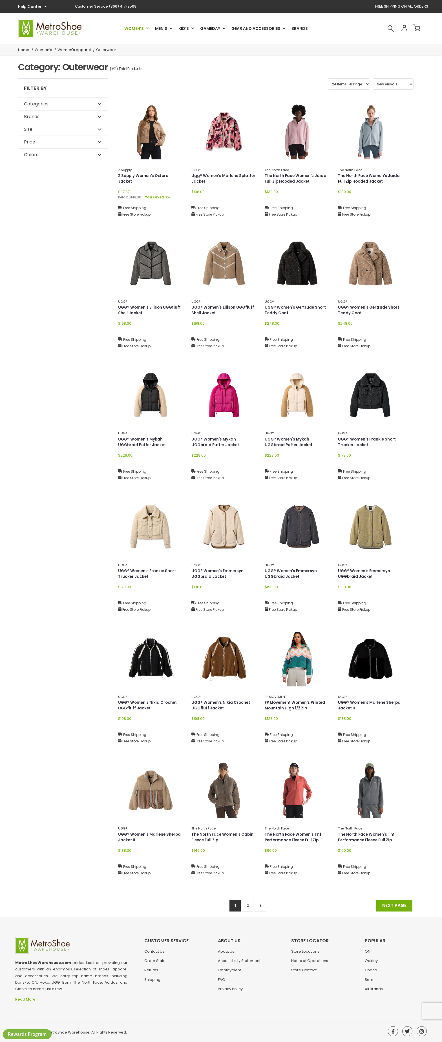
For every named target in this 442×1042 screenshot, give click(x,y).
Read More (25, 999)
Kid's (183, 28)
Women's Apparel (74, 49)
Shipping (152, 982)
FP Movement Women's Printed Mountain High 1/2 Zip (297, 705)
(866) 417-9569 (105, 6)
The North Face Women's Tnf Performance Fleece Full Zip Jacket (294, 840)
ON (367, 954)
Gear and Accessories (255, 28)
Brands (299, 28)
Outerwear (106, 49)
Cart (415, 28)
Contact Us (154, 954)
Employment (229, 972)
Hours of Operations (309, 963)
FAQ (221, 982)
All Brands (374, 991)
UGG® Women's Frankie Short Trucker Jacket (368, 442)
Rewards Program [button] (27, 1034)
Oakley (371, 963)
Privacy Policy (230, 991)
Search (386, 28)
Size (28, 129)
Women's (134, 28)
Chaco (371, 972)
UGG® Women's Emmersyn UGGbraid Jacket (218, 574)
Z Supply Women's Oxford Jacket (144, 179)
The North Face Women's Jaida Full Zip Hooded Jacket (297, 179)
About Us (226, 954)
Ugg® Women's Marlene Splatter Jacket (215, 179)
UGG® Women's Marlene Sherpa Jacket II (363, 705)
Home (23, 49)
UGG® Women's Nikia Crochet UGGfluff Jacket (148, 705)
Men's (161, 28)
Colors (31, 154)
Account (401, 28)
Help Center (32, 6)
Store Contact (304, 972)
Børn (369, 982)
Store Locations (305, 954)
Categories (36, 104)
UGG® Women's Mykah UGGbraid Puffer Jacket (143, 442)
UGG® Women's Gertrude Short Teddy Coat (297, 310)
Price (29, 142)
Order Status (155, 963)
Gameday (210, 28)
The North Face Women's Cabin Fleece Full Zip (223, 837)
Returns (151, 972)
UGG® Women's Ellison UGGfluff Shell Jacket (150, 310)
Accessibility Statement (239, 963)
